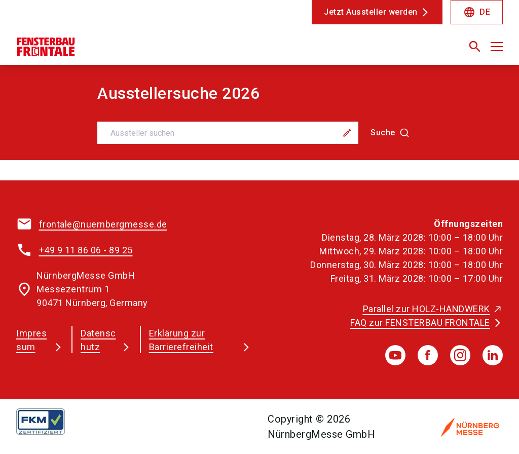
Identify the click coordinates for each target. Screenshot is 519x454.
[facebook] (428, 355)
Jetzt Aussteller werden (371, 12)
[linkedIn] (493, 355)
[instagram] (460, 355)
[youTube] (395, 355)
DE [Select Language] (476, 12)
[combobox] (259, 133)
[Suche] (390, 133)
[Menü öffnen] (497, 47)
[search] (475, 46)
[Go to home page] (133, 50)
